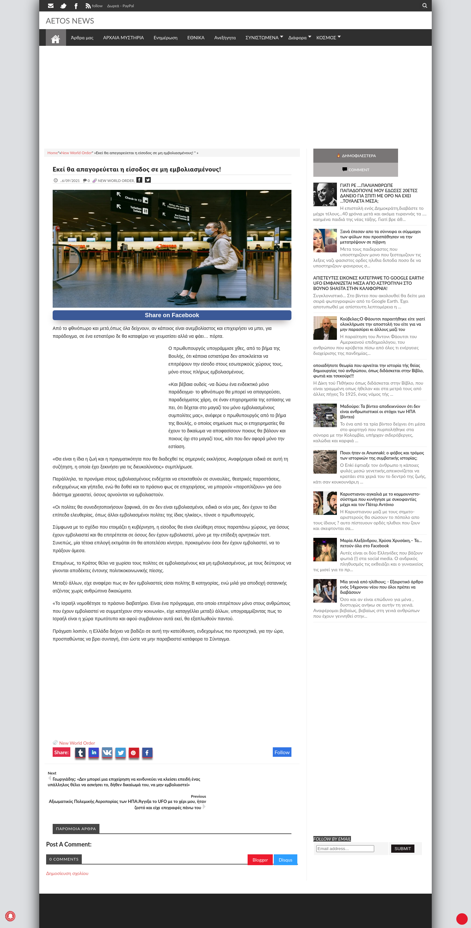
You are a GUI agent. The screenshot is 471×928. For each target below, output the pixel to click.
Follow (282, 752)
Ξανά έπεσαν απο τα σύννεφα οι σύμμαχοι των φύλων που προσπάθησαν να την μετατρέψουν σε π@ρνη (380, 222)
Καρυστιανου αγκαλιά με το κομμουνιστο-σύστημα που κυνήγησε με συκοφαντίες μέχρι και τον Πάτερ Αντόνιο (380, 485)
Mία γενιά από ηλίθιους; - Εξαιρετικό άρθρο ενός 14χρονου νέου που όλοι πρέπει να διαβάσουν (381, 573)
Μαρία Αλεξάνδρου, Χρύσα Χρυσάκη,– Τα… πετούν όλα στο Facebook (381, 529)
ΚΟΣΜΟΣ (327, 37)
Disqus (285, 842)
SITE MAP (139, 922)
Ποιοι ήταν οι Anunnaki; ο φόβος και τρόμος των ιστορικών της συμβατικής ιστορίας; (382, 441)
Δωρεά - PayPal (120, 5)
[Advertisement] (235, 96)
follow (93, 6)
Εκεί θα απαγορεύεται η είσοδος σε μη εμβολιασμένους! (144, 169)
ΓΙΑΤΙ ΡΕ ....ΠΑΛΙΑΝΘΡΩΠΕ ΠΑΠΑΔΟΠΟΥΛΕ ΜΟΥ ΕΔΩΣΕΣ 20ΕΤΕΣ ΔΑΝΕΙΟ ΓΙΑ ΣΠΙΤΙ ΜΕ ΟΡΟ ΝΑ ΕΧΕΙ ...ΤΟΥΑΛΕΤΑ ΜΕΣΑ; (379, 179)
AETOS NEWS (72, 20)
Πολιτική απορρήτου (168, 922)
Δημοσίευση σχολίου (67, 855)
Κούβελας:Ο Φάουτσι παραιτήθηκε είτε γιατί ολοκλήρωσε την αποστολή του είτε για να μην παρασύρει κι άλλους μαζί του (382, 310)
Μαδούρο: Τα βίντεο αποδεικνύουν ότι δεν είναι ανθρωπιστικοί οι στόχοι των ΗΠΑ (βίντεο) (380, 397)
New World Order (77, 743)
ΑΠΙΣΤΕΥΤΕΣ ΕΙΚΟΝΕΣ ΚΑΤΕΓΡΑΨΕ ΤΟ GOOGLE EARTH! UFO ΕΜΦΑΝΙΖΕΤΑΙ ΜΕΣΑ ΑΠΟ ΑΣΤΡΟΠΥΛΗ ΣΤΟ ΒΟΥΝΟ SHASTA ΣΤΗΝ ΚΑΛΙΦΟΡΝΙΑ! (368, 269)
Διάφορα (297, 37)
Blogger (260, 842)
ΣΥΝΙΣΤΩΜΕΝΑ (262, 37)
